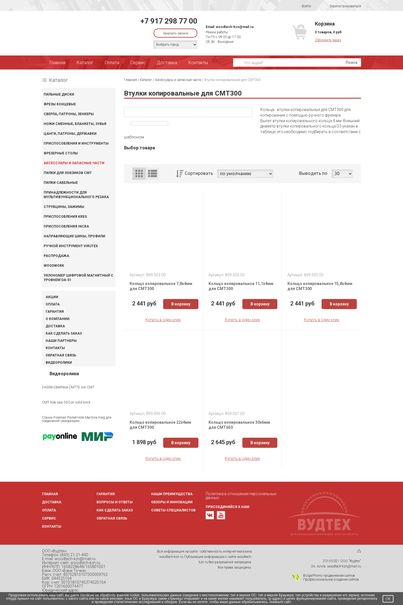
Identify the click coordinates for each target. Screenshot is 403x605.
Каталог (85, 62)
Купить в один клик (163, 319)
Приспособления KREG (65, 217)
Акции (52, 297)
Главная (57, 62)
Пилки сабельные (61, 183)
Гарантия (55, 311)
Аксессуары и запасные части (74, 163)
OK (388, 599)
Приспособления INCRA (66, 226)
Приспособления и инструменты (76, 143)
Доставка (167, 62)
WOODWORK (54, 266)
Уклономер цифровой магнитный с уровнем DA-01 (78, 277)
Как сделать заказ (64, 333)
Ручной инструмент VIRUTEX (71, 246)
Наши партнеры (61, 340)
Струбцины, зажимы (64, 207)
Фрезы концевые (60, 104)
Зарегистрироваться (341, 6)
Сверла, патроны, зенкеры (69, 114)
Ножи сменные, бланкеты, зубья (75, 124)
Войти (302, 6)
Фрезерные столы (61, 153)
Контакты (198, 62)
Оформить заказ (328, 40)
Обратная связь (61, 355)
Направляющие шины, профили (74, 236)
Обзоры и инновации (172, 502)
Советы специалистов (173, 510)
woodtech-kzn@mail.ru (235, 27)
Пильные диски (59, 94)
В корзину (180, 304)
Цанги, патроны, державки (70, 134)
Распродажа (56, 256)
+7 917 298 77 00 (168, 21)
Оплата (112, 62)
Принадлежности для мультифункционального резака (76, 195)
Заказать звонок (175, 33)
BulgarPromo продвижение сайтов (329, 576)
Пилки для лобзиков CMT (68, 173)
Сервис (138, 62)
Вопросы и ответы (115, 502)
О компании (57, 319)
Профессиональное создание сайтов (331, 579)
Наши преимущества (172, 494)
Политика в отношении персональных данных (241, 496)
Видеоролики (59, 362)
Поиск (352, 62)
